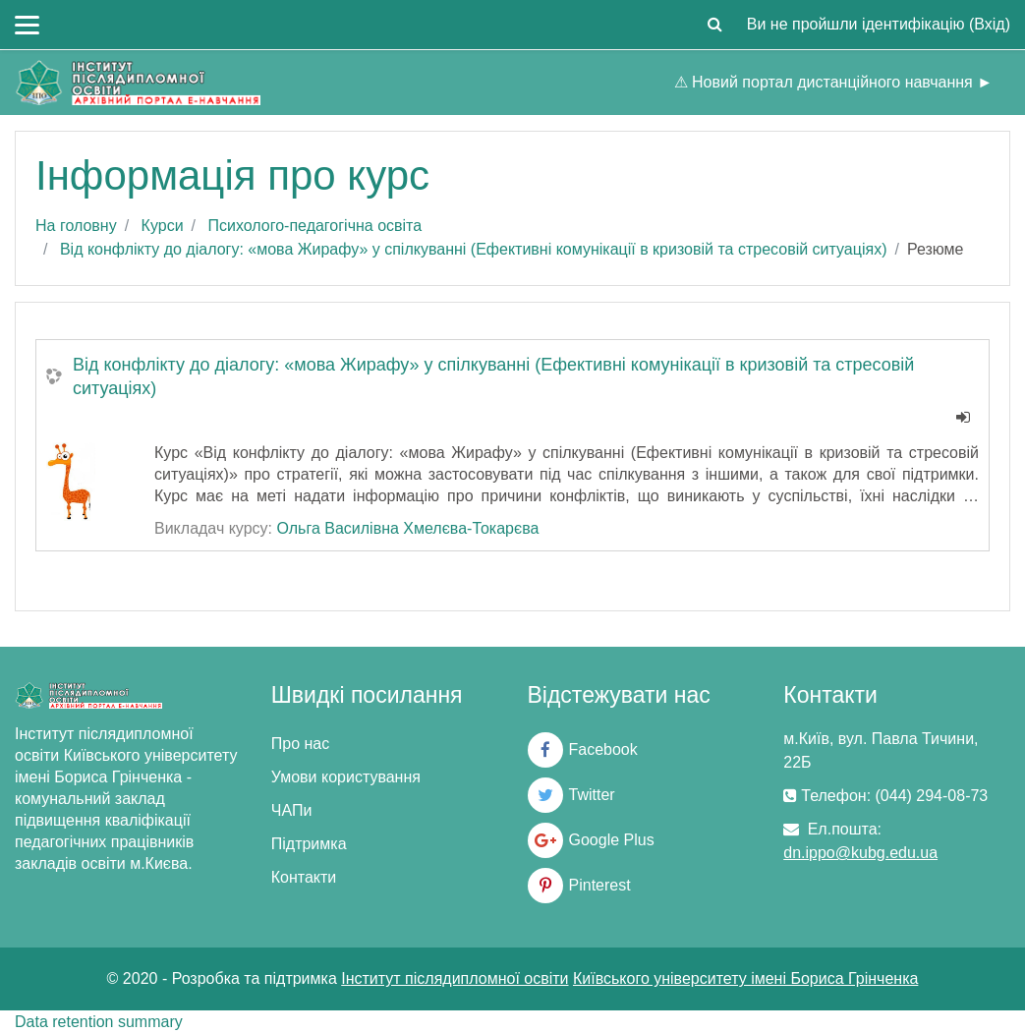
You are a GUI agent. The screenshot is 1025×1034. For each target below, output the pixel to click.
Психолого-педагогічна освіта (314, 225)
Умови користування (346, 777)
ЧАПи (292, 810)
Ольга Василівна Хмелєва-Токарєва (407, 528)
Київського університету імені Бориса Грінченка (745, 978)
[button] (715, 24)
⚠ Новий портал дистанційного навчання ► (833, 82)
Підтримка (309, 843)
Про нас (300, 743)
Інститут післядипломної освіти (454, 978)
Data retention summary (99, 1021)
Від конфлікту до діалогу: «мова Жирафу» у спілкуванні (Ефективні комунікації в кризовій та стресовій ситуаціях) (473, 249)
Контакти (304, 877)
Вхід (989, 24)
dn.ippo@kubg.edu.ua (860, 852)
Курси (163, 225)
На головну (76, 225)
